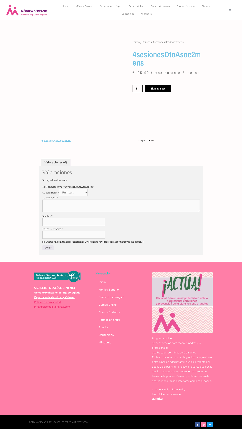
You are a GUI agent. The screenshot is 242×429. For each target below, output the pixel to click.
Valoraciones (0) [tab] (56, 162)
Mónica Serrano (85, 6)
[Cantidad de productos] (138, 88)
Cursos (146, 42)
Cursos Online (136, 6)
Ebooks (206, 6)
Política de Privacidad (47, 302)
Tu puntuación (50, 192)
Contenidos (128, 13)
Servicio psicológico (111, 6)
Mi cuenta (146, 13)
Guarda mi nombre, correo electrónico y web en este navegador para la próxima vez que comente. (95, 241)
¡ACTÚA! (157, 399)
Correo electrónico (52, 229)
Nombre (47, 216)
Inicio (66, 6)
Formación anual (185, 6)
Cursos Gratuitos (160, 6)
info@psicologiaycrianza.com (52, 306)
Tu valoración (50, 197)
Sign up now (158, 88)
